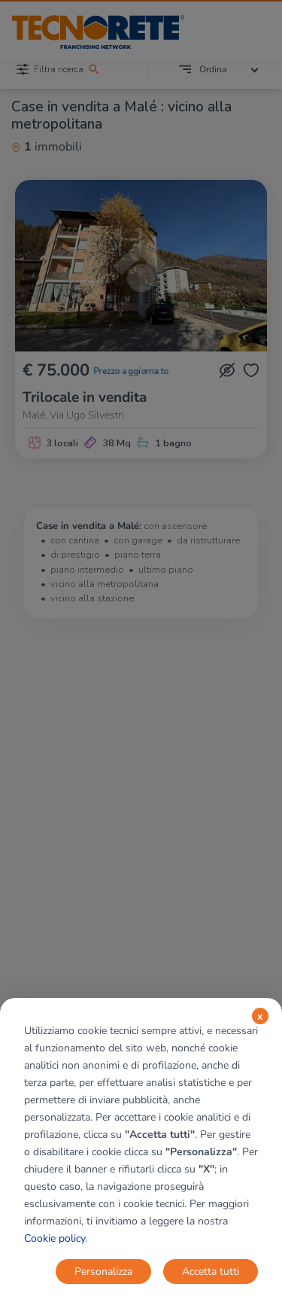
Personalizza (103, 1271)
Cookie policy (54, 1238)
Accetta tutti (210, 1271)
